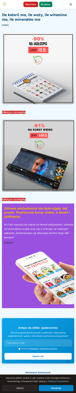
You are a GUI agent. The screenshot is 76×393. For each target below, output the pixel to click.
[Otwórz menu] (70, 4)
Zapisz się (38, 356)
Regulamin (34, 349)
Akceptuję (56, 388)
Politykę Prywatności (48, 349)
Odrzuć (20, 388)
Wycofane (31, 4)
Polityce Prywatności (58, 381)
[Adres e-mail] (38, 343)
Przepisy (45, 4)
